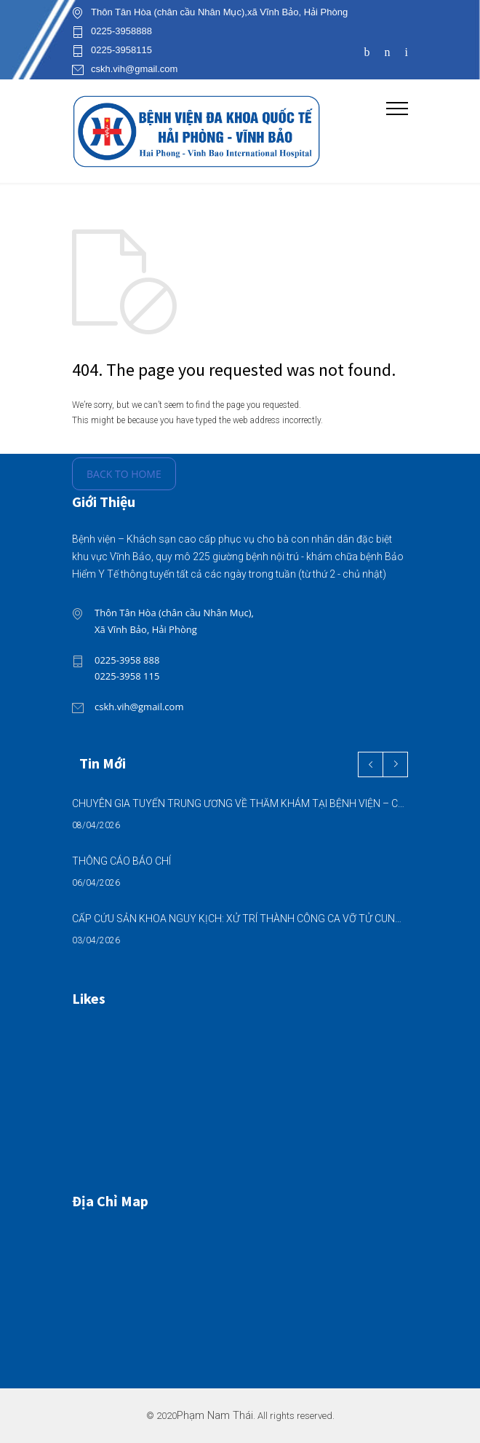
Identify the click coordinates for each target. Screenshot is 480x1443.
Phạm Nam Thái (215, 1415)
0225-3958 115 (127, 676)
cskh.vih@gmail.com (134, 69)
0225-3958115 (121, 50)
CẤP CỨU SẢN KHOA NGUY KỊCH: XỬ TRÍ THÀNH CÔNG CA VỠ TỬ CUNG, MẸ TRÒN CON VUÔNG (240, 918)
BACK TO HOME (124, 474)
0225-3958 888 (127, 660)
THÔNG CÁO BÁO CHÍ (121, 861)
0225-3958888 (121, 31)
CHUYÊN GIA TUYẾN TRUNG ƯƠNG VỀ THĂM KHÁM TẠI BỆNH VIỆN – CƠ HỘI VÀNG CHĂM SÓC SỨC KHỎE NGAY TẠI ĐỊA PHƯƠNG (240, 803)
